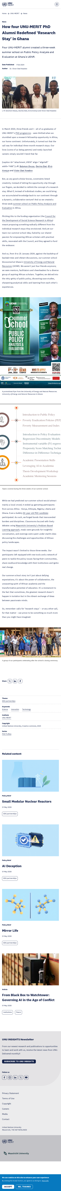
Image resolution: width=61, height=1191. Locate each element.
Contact (5, 1119)
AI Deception (12, 866)
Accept (8, 1186)
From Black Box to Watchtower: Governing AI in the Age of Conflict (28, 997)
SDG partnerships (10, 814)
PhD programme (23, 133)
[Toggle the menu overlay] (57, 4)
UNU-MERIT (14, 14)
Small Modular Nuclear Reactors (26, 801)
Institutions (7, 1012)
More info (45, 1181)
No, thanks (24, 1186)
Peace (18, 1012)
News (25, 14)
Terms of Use (8, 1098)
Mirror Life (10, 930)
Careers (5, 1108)
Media (5, 1114)
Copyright (6, 1103)
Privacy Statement (10, 1093)
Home (4, 14)
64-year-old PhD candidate (35, 513)
